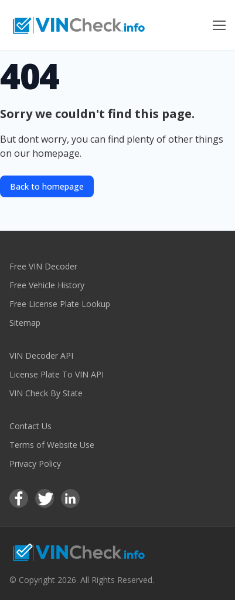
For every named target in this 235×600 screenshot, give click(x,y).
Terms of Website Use (51, 444)
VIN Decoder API (41, 355)
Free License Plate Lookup (59, 303)
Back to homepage (47, 186)
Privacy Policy (35, 463)
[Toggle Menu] (219, 25)
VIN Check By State (46, 393)
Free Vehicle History (46, 285)
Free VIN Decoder (43, 266)
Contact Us (30, 426)
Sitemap (24, 322)
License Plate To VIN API (56, 374)
